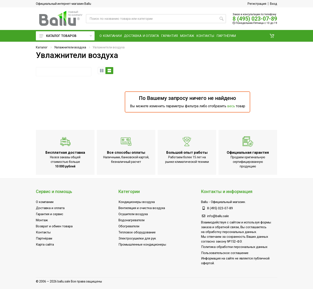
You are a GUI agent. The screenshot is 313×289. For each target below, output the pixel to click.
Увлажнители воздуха (70, 47)
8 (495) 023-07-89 (255, 19)
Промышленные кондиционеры (142, 244)
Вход (273, 3)
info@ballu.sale (218, 216)
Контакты (43, 232)
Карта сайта (45, 244)
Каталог (42, 47)
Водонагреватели (131, 220)
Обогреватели (128, 226)
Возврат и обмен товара (54, 226)
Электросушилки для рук (137, 238)
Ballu (204, 202)
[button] (272, 36)
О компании (44, 202)
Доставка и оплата (50, 208)
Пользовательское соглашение (224, 253)
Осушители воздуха (133, 214)
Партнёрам (44, 238)
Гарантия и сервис (49, 214)
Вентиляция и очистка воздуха (141, 208)
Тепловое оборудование (137, 232)
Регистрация (257, 3)
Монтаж (42, 220)
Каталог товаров (65, 36)
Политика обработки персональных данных (234, 247)
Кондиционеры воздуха (136, 202)
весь (231, 106)
